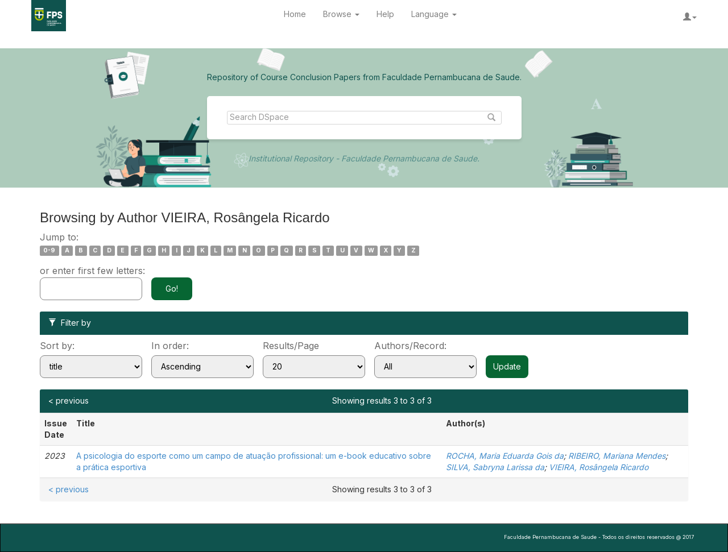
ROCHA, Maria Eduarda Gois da (505, 455)
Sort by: (57, 345)
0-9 (49, 250)
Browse (341, 14)
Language (434, 14)
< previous (68, 400)
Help (385, 14)
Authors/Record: (410, 345)
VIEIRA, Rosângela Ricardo (598, 467)
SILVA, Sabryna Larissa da (495, 467)
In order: (170, 345)
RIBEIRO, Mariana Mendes (616, 455)
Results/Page (291, 345)
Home (295, 14)
